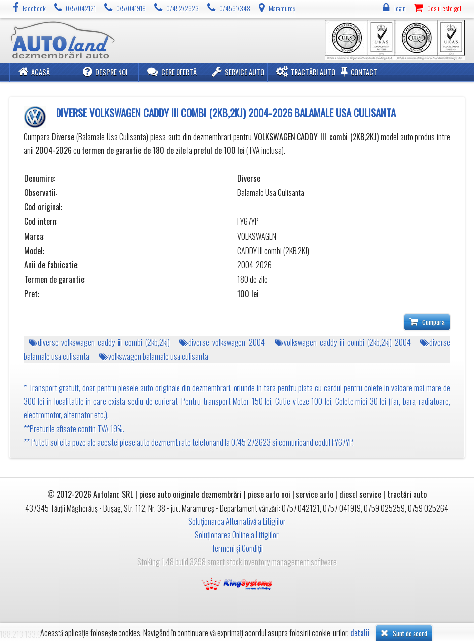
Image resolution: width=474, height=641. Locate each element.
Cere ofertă (172, 71)
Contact (359, 71)
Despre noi (105, 71)
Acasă (34, 71)
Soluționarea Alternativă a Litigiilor (237, 521)
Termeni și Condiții (237, 548)
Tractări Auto (305, 71)
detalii (360, 633)
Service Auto (238, 71)
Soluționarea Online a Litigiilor (237, 535)
